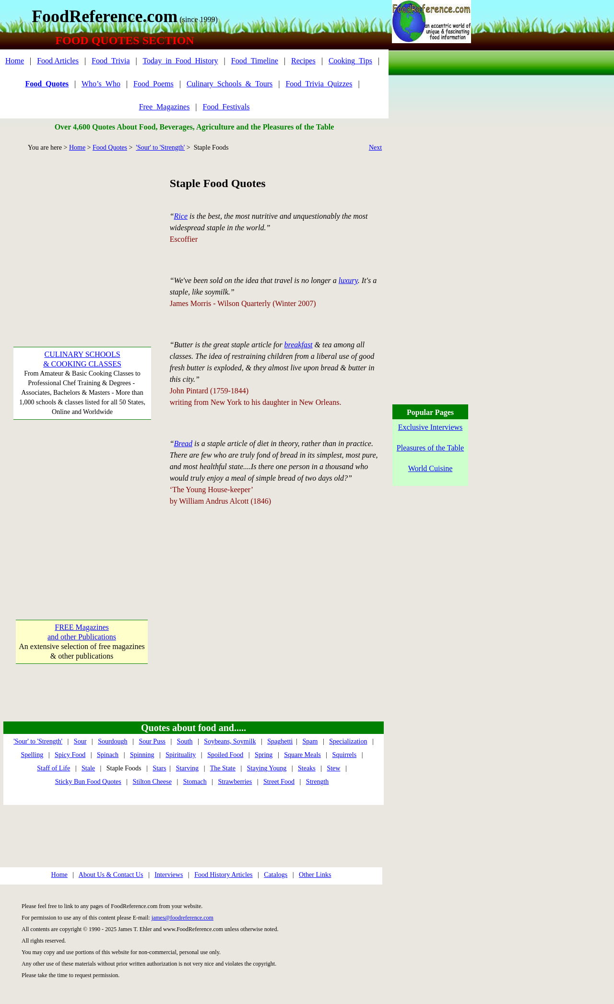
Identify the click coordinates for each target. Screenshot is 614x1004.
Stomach (195, 781)
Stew (333, 768)
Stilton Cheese (152, 781)
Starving (187, 768)
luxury (348, 280)
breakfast (298, 345)
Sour (80, 741)
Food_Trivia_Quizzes (318, 84)
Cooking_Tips (350, 61)
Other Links (315, 874)
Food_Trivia (111, 61)
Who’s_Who (101, 84)
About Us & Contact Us (111, 874)
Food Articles (58, 61)
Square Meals (302, 754)
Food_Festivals (226, 107)
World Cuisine (430, 468)
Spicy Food (70, 754)
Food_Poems (153, 84)
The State (223, 768)
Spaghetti (280, 741)
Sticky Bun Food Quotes (88, 781)
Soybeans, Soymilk (230, 741)
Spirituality (180, 754)
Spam (310, 741)
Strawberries (235, 781)
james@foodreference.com (182, 917)
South (185, 741)
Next (375, 147)
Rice (181, 216)
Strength (317, 781)
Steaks (307, 768)
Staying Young (266, 768)
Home (14, 61)
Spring (263, 754)
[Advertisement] (81, 235)
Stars (159, 768)
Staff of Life (53, 768)
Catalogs (275, 874)
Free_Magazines (164, 107)
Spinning (142, 754)
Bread (183, 443)
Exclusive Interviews (430, 427)
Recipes (303, 61)
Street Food (279, 781)
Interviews (168, 874)
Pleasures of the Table (430, 448)
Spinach (107, 754)
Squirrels (344, 754)
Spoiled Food (225, 754)
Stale (88, 768)
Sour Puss (152, 741)
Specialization (348, 741)
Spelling (32, 754)
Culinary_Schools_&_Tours (229, 84)
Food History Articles (223, 874)
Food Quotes (110, 147)
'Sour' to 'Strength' (160, 147)
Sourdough (112, 741)
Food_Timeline (254, 61)
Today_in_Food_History (180, 61)
